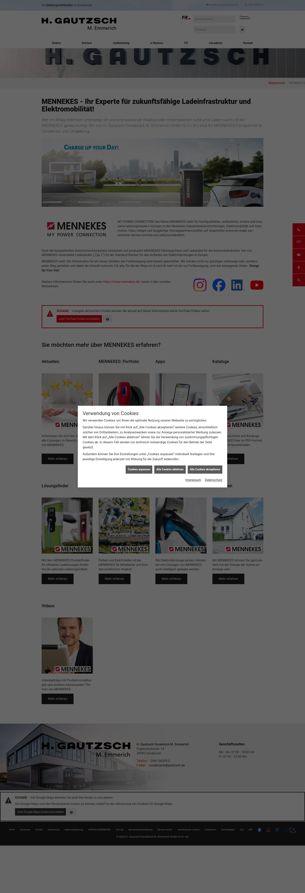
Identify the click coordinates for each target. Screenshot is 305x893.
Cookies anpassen (139, 469)
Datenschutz (213, 480)
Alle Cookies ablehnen (170, 469)
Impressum (193, 480)
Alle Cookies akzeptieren (205, 469)
